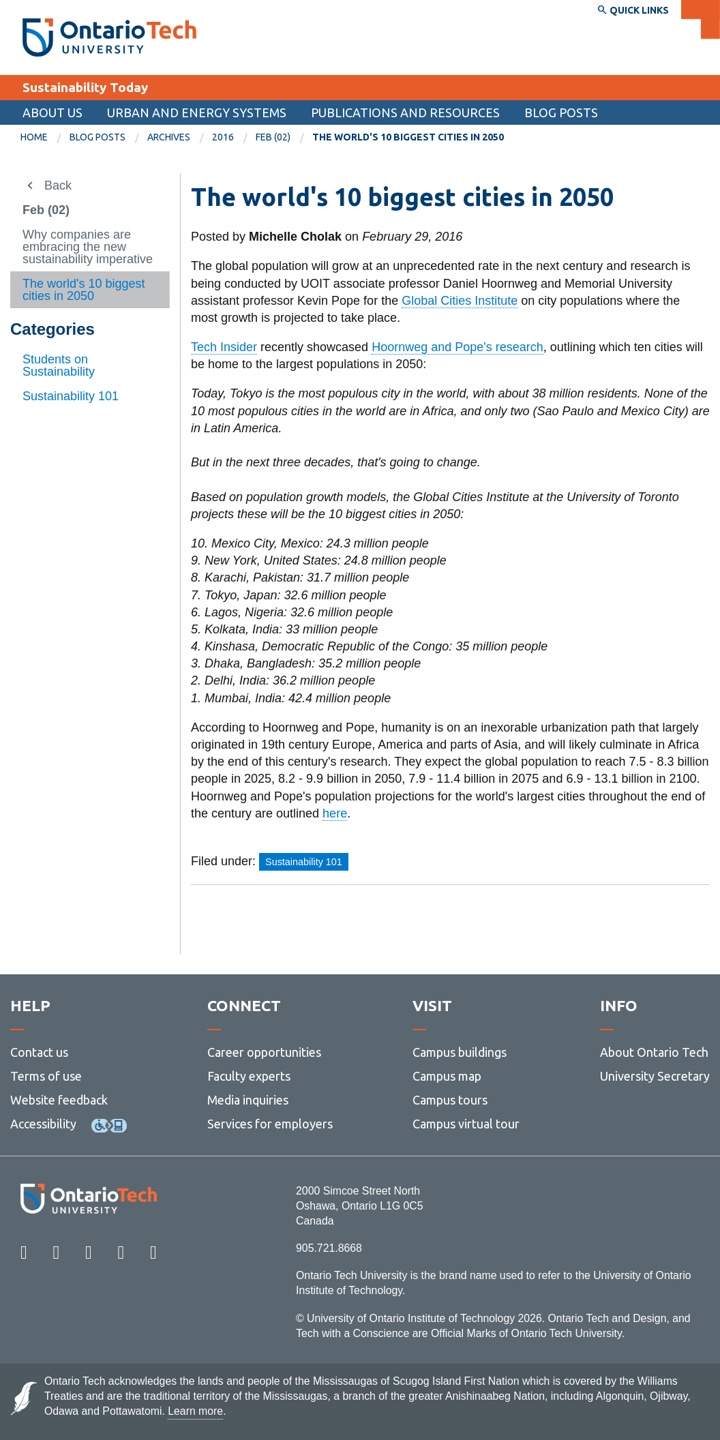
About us (52, 112)
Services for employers (270, 1123)
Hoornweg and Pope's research (457, 347)
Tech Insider (224, 347)
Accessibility (43, 1123)
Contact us (39, 1052)
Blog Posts (561, 112)
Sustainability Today (85, 87)
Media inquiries (247, 1100)
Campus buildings (459, 1052)
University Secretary (655, 1076)
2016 (223, 137)
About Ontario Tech (654, 1052)
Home (34, 137)
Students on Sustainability (58, 365)
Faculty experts (248, 1076)
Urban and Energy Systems (196, 112)
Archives (168, 137)
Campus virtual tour (466, 1123)
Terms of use (46, 1076)
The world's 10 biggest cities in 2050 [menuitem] (408, 137)
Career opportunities (264, 1052)
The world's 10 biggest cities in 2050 (83, 290)
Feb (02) (273, 137)
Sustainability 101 (70, 396)
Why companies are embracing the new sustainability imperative (87, 247)
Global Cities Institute (460, 301)
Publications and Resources (405, 112)
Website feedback (59, 1100)
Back (58, 185)
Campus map (446, 1076)
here (334, 813)
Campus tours (449, 1100)
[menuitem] (45, 138)
